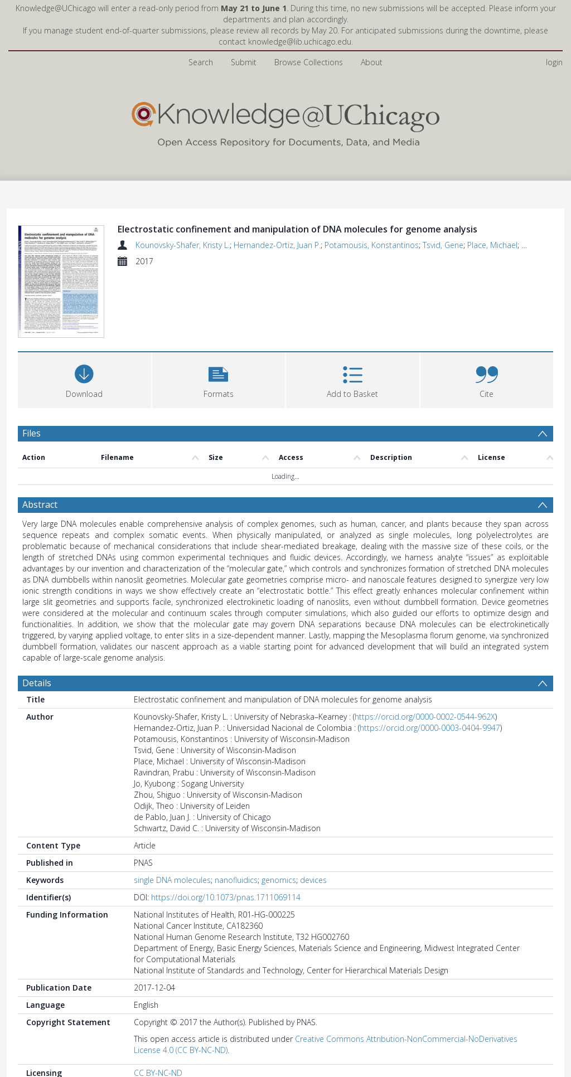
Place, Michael (492, 245)
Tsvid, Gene (443, 245)
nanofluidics (236, 880)
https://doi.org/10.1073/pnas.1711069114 (226, 897)
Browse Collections (308, 62)
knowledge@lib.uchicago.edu (299, 41)
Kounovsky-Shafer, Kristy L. (183, 245)
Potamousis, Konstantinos (372, 245)
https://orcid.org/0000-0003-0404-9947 (430, 727)
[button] (219, 378)
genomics (279, 880)
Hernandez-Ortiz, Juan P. (277, 245)
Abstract (39, 504)
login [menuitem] (554, 62)
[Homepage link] (285, 122)
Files (31, 433)
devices (313, 880)
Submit (244, 62)
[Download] (84, 378)
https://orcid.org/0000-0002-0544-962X (425, 716)
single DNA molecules (172, 880)
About (372, 62)
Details (36, 683)
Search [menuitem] (200, 62)
